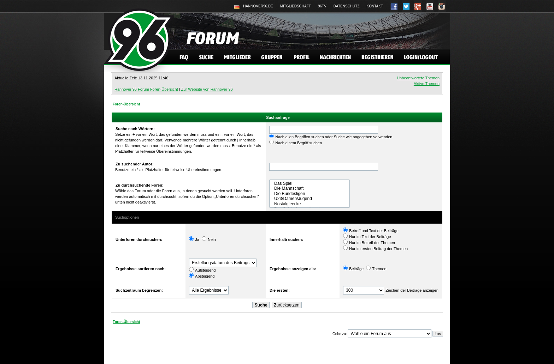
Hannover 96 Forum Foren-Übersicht (146, 89)
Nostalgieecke (309, 203)
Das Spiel (309, 183)
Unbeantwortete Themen (418, 78)
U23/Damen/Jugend (309, 198)
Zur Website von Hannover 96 (207, 89)
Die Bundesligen (309, 193)
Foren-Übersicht (126, 104)
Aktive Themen (427, 83)
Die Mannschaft (309, 188)
